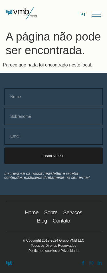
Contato (61, 221)
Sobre (51, 212)
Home (31, 212)
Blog (42, 221)
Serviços (72, 212)
